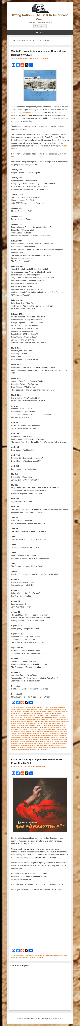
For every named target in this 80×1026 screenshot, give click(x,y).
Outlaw (40, 709)
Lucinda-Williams (61, 729)
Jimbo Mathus (23, 725)
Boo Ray (55, 713)
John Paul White (42, 725)
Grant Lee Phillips (54, 719)
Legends (14, 709)
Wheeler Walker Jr (23, 749)
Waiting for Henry (54, 747)
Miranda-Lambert (35, 735)
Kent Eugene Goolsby (42, 727)
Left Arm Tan (32, 729)
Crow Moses (56, 715)
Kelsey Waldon (30, 727)
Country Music (48, 707)
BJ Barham (19, 713)
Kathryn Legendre (54, 725)
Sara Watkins (15, 739)
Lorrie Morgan (50, 729)
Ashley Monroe (58, 711)
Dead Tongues (37, 717)
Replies (44, 749)
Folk (55, 707)
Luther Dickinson (26, 731)
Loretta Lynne (41, 729)
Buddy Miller (23, 715)
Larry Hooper (23, 729)
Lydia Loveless (37, 731)
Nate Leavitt (45, 735)
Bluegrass (40, 707)
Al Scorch (63, 709)
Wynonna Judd (35, 749)
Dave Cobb (18, 717)
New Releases (21, 709)
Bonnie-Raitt (48, 713)
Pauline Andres (16, 737)
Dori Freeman (54, 717)
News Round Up (32, 709)
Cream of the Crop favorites (22, 113)
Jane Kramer (21, 723)
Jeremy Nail (47, 723)
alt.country (20, 707)
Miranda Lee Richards (22, 735)
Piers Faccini (26, 737)
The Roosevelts (42, 745)
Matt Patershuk (38, 733)
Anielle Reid (25, 711)
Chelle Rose (40, 715)
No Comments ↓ (42, 766)
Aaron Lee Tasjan (53, 709)
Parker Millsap (53, 735)
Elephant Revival (32, 719)
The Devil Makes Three (25, 743)
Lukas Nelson (15, 731)
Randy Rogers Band (36, 737)
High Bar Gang (39, 721)
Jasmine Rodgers (30, 723)
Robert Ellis (63, 737)
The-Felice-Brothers (54, 745)
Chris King (48, 715)
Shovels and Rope (56, 739)
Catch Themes (46, 1021)
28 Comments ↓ (45, 58)
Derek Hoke (46, 717)
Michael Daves (60, 733)
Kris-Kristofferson (55, 727)
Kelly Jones (20, 727)
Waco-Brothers (44, 747)
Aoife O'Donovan (35, 711)
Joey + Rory (32, 725)
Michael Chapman (49, 733)
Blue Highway (28, 713)
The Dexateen (37, 743)
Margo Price (59, 731)
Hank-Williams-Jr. (20, 721)
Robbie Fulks (55, 737)
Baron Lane (34, 58)
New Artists (50, 955)
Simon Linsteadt (19, 741)
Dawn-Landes (27, 717)
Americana (28, 707)
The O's (33, 745)
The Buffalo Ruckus (53, 741)
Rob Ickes (47, 737)
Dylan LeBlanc (22, 719)
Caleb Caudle (31, 715)
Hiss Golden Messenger (52, 721)
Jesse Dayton (56, 723)
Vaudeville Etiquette (32, 747)
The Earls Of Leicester (50, 743)
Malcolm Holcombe (48, 731)
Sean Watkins (33, 739)
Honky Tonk (61, 707)
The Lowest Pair (26, 745)
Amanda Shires (16, 711)
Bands (34, 707)
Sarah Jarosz (24, 739)
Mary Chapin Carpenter (25, 733)
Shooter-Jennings (44, 739)
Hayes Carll (30, 721)
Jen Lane (40, 723)
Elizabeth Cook (43, 719)
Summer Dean (29, 741)
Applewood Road (46, 711)
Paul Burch (62, 735)
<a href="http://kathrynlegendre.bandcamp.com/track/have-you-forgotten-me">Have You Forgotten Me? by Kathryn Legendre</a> (40, 919)
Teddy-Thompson (40, 741)
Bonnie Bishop (38, 713)
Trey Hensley (21, 747)
